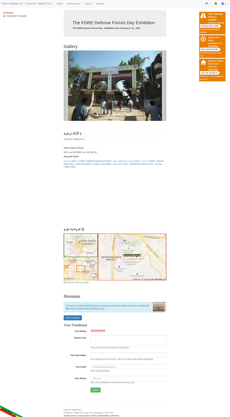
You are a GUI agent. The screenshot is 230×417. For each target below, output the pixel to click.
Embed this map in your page (76, 282)
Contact (88, 3)
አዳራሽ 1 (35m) (70, 161)
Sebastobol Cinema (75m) (141, 164)
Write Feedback (73, 318)
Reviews (100, 3)
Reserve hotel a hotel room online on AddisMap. (215, 65)
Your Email (80, 367)
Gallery (59, 3)
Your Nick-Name (78, 355)
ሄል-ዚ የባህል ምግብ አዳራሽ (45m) (127, 161)
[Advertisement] (115, 196)
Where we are (73, 3)
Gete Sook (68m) (84, 164)
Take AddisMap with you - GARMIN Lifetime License (216, 18)
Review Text (80, 338)
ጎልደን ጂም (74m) (120, 164)
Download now (210, 26)
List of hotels (209, 73)
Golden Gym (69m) (103, 164)
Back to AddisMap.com (12, 3)
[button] (207, 3)
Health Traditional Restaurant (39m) (95, 161)
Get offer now (209, 49)
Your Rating (80, 331)
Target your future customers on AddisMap (215, 41)
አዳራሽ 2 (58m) (149, 161)
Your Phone (80, 378)
